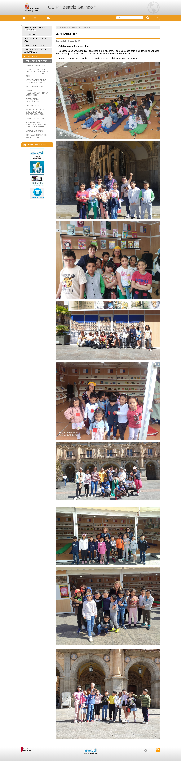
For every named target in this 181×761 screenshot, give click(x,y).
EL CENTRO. (29, 34)
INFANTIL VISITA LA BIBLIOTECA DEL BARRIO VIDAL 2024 (35, 112)
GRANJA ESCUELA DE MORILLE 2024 (36, 136)
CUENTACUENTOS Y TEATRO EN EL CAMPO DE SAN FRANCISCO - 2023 (37, 72)
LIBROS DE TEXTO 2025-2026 (35, 40)
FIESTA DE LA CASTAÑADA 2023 (34, 100)
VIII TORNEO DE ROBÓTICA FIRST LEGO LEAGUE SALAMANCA (37, 124)
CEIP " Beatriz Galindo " (71, 7)
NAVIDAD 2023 (32, 105)
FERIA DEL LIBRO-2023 (36, 61)
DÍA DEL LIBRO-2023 (35, 65)
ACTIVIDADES (30, 56)
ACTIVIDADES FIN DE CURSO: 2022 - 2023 (36, 81)
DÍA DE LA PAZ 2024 (35, 118)
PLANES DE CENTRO (34, 45)
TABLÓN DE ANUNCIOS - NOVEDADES (35, 28)
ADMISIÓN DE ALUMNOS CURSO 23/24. (35, 51)
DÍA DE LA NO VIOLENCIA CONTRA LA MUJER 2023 (37, 93)
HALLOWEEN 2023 (34, 86)
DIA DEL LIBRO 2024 (35, 131)
